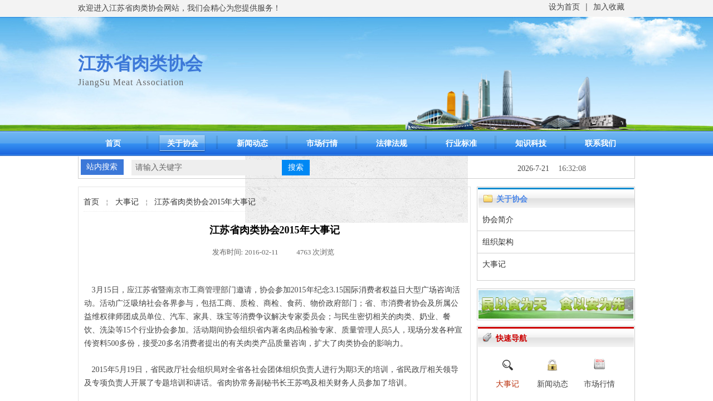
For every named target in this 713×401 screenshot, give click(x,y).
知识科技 (530, 143)
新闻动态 (252, 143)
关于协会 (182, 143)
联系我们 (600, 143)
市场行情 (322, 143)
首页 (113, 143)
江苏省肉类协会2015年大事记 (205, 202)
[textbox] (206, 167)
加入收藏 (608, 7)
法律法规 (391, 143)
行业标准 (461, 143)
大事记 (127, 202)
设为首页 (564, 7)
